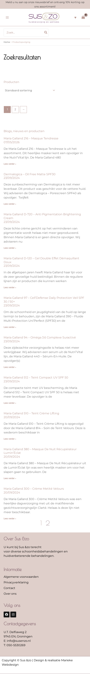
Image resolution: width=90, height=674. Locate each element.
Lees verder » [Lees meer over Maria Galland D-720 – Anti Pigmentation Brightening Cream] (10, 248)
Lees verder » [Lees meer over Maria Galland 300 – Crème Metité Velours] (10, 518)
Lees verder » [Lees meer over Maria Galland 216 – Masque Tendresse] (10, 164)
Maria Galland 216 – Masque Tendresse (31, 138)
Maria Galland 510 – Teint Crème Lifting (31, 413)
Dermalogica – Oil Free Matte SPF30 (30, 174)
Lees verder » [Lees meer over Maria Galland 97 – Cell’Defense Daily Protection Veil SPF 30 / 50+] (10, 327)
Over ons (10, 593)
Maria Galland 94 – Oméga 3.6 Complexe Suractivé (40, 337)
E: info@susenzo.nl (17, 641)
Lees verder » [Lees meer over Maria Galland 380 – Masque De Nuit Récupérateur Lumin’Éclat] (10, 478)
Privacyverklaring (16, 582)
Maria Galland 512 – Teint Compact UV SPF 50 (36, 377)
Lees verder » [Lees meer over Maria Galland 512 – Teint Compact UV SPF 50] (10, 403)
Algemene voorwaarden (21, 576)
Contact (9, 588)
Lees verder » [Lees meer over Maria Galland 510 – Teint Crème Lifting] (10, 439)
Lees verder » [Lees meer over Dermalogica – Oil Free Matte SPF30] (10, 204)
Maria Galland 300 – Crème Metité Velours (34, 488)
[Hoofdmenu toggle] (7, 17)
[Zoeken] (46, 32)
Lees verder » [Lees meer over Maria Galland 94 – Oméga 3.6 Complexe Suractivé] (10, 367)
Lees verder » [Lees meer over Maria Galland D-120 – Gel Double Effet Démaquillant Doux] (10, 287)
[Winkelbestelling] (30, 91)
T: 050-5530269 (14, 645)
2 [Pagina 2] (15, 109)
